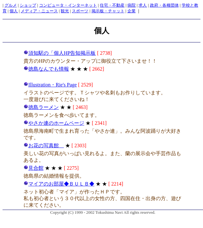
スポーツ (80, 11)
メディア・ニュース (39, 11)
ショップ (28, 5)
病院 (131, 5)
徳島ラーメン (41, 107)
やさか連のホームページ (54, 123)
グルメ (10, 5)
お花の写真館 (44, 145)
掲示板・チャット (108, 11)
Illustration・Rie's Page (50, 84)
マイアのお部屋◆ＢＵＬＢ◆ (59, 184)
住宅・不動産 (112, 5)
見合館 (34, 168)
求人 (143, 5)
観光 (65, 11)
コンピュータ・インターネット (68, 5)
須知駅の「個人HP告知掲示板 (60, 53)
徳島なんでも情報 (46, 69)
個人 (14, 11)
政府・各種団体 (164, 5)
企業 (131, 11)
